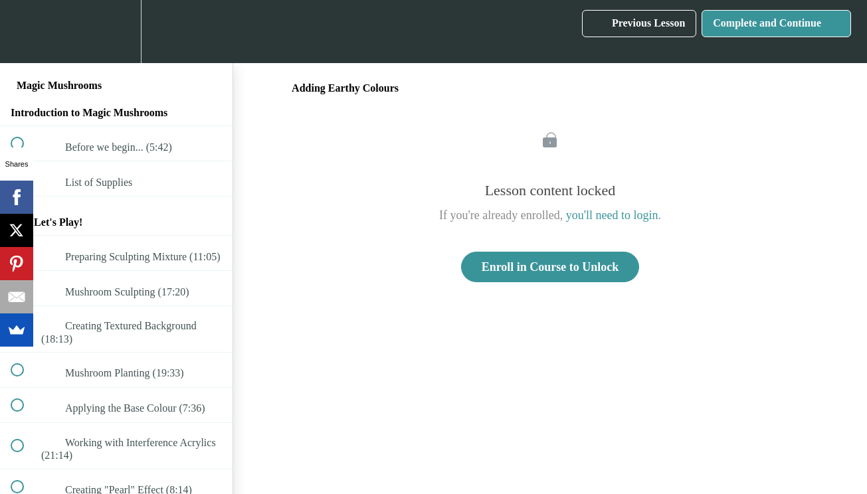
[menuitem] (116, 31)
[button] (24, 31)
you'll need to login (612, 215)
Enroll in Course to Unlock (550, 267)
